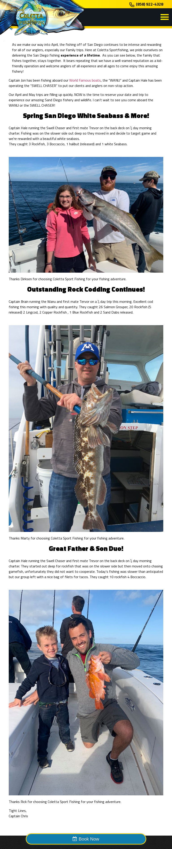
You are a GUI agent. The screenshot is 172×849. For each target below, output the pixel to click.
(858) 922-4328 (149, 4)
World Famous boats (85, 80)
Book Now (89, 838)
